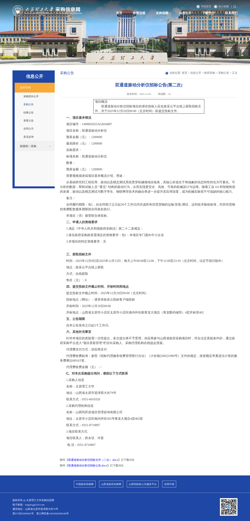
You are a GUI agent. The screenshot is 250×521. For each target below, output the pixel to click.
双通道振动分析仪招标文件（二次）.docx (93, 459)
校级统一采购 (28, 146)
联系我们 (231, 13)
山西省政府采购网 (111, 484)
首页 (119, 13)
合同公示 (28, 128)
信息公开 (185, 13)
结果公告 (28, 112)
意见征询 (28, 137)
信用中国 (169, 484)
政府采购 (25, 87)
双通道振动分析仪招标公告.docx (87, 465)
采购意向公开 (31, 96)
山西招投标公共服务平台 (143, 484)
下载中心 (208, 13)
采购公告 (28, 104)
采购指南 (162, 13)
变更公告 (28, 120)
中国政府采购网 (85, 484)
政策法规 (139, 13)
